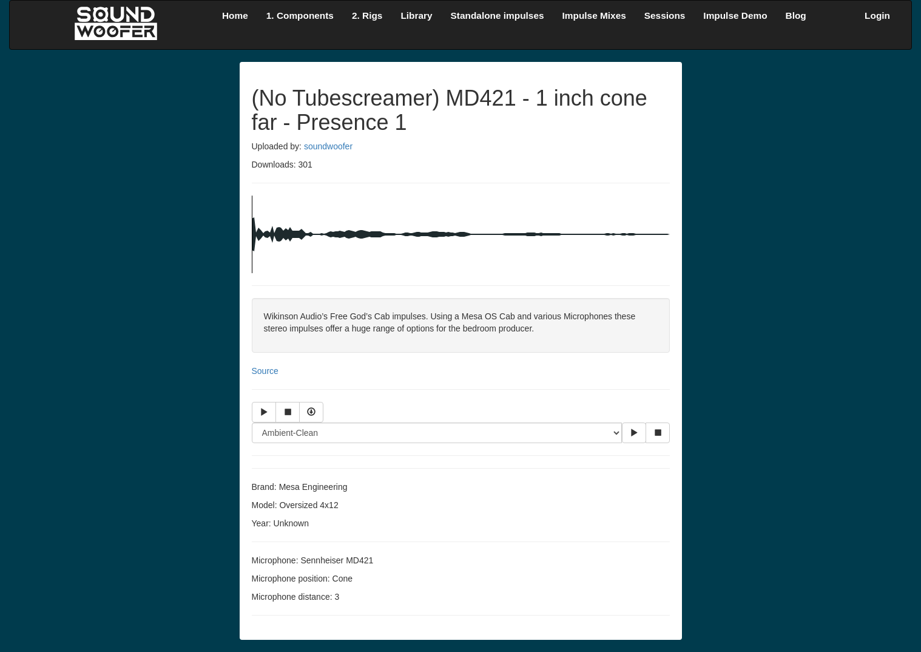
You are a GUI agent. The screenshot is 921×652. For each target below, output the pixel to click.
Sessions (665, 15)
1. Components (300, 15)
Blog (796, 15)
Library (416, 15)
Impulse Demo (735, 15)
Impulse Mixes (594, 15)
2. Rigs (367, 15)
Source (265, 371)
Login (877, 15)
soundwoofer (328, 146)
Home (235, 15)
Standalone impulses (497, 15)
